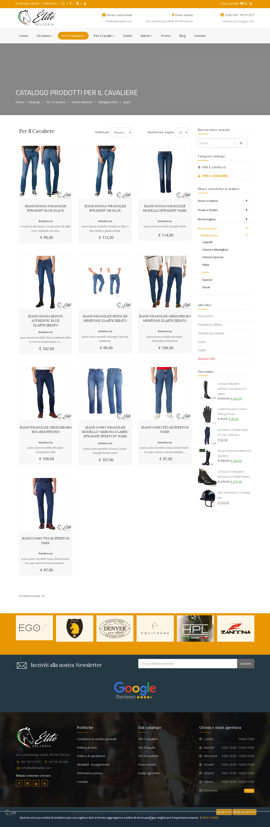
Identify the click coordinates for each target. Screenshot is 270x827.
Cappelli (207, 242)
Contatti (200, 35)
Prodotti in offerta (210, 325)
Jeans (127, 102)
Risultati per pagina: (161, 132)
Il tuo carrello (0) (234, 3)
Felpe (205, 265)
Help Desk (50, 3)
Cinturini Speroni (212, 257)
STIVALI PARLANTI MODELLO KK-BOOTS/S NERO (232, 389)
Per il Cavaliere (73, 35)
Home (23, 35)
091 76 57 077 (30, 762)
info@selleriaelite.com (119, 21)
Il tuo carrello (147, 764)
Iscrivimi (245, 664)
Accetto (224, 812)
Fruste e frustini (223, 210)
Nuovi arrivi (205, 316)
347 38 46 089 (58, 762)
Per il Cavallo (104, 35)
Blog (182, 35)
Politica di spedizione (91, 756)
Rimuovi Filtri (206, 359)
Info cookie (210, 817)
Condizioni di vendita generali (96, 739)
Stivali (206, 287)
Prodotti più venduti (211, 333)
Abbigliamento (108, 102)
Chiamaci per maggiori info (238, 21)
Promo (166, 35)
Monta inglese (223, 219)
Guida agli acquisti (27, 3)
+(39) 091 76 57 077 (239, 15)
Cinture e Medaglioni (215, 249)
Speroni (207, 280)
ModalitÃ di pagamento (93, 764)
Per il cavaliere (56, 102)
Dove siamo (184, 15)
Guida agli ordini (149, 773)
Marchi (147, 35)
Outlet (127, 35)
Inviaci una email (119, 15)
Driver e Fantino (223, 200)
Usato (202, 342)
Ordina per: (102, 132)
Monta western (82, 102)
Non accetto (244, 812)
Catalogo (34, 102)
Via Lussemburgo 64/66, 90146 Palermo (169, 21)
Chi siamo (45, 35)
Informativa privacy (90, 773)
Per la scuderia (148, 756)
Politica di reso (87, 748)
